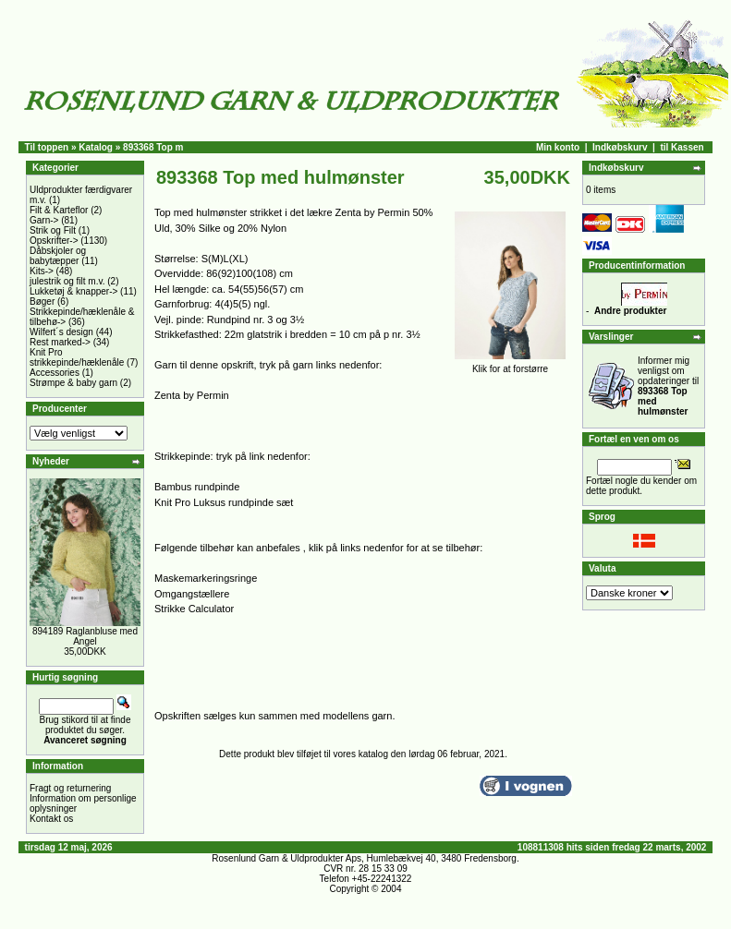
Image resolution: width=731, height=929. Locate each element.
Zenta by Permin (191, 395)
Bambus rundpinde (196, 486)
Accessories (54, 373)
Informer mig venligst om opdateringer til (668, 386)
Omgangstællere (191, 593)
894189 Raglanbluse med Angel (85, 636)
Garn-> (44, 220)
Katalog (96, 147)
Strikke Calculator (194, 608)
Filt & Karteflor (59, 210)
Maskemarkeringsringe (205, 578)
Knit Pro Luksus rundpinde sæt (223, 502)
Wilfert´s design (61, 332)
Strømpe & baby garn (73, 383)
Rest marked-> (60, 342)
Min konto (557, 147)
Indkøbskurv (619, 147)
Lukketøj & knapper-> (73, 291)
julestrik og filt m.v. (67, 281)
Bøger (42, 301)
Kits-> (42, 271)
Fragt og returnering (70, 788)
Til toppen (47, 147)
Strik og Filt (53, 230)
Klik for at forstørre (510, 365)
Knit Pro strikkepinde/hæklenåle (77, 357)
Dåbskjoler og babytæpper (58, 256)
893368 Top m (153, 147)
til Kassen (681, 147)
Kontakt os (51, 819)
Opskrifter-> (54, 240)
